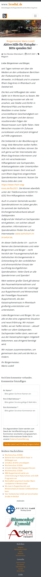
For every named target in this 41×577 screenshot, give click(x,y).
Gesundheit (20, 571)
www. (11, 4)
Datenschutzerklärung (19, 439)
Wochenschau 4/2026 (14, 455)
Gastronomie (20, 562)
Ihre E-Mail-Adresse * (11, 399)
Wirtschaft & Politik (20, 549)
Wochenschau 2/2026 (14, 470)
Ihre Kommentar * (10, 407)
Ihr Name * (7, 390)
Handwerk (20, 565)
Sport (20, 551)
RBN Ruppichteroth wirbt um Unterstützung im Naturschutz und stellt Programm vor (21, 476)
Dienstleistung (20, 567)
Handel (20, 569)
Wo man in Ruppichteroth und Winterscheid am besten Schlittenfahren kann (21, 489)
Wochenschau (20, 555)
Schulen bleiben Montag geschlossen (20, 468)
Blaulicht (20, 553)
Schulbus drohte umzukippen (17, 463)
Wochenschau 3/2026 (14, 465)
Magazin (20, 547)
